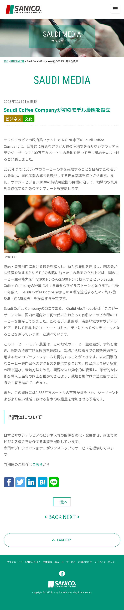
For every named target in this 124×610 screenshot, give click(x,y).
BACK (55, 517)
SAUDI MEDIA (17, 61)
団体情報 (47, 561)
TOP (6, 61)
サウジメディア (15, 561)
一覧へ (62, 501)
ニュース (59, 561)
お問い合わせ (85, 561)
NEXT (69, 517)
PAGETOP (64, 540)
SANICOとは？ (32, 561)
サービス (70, 561)
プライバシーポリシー (105, 561)
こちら (37, 464)
